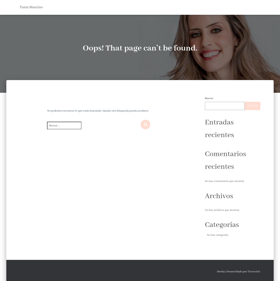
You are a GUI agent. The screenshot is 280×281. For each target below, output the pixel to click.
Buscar (209, 98)
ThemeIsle (254, 271)
